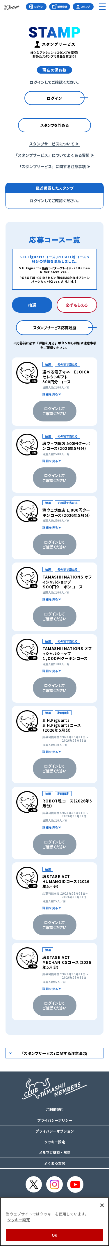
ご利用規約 (54, 1109)
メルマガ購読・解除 (54, 1152)
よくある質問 (54, 1163)
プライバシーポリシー (54, 1120)
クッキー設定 (54, 1141)
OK (54, 1235)
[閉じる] (102, 1205)
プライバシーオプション (54, 1131)
